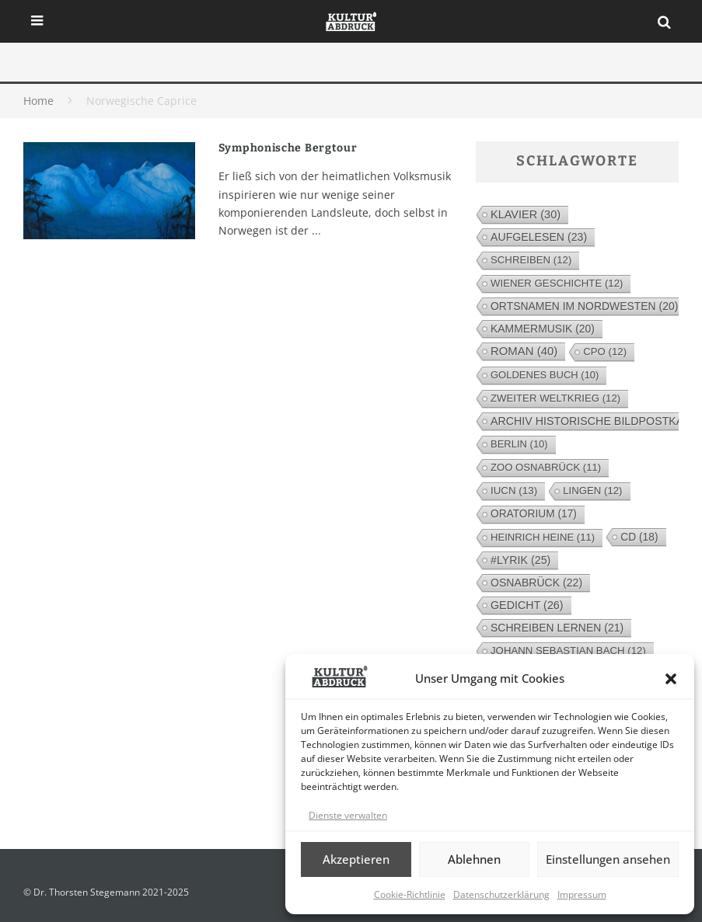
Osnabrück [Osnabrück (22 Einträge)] (536, 582)
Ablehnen (474, 859)
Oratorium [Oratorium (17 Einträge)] (534, 514)
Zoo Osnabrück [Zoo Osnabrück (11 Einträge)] (546, 467)
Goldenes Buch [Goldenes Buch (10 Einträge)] (545, 375)
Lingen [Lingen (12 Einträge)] (592, 490)
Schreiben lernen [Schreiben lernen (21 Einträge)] (557, 627)
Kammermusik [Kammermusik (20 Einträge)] (543, 328)
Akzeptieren (356, 859)
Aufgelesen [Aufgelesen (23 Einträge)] (539, 237)
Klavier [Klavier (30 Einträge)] (526, 214)
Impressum (581, 894)
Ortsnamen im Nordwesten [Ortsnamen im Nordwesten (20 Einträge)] (584, 306)
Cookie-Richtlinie (409, 894)
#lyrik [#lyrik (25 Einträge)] (520, 560)
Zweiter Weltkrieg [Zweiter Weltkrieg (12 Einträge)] (555, 398)
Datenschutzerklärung (501, 894)
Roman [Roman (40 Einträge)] (524, 350)
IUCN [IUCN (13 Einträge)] (514, 490)
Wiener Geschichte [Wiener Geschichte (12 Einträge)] (557, 283)
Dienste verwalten (348, 815)
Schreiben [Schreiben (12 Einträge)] (531, 260)
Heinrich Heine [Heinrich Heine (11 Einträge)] (543, 537)
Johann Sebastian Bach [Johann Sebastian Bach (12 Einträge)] (568, 650)
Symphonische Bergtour (288, 148)
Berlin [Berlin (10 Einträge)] (519, 444)
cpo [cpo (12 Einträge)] (605, 351)
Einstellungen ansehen (608, 859)
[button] (671, 679)
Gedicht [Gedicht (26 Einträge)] (527, 605)
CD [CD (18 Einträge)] (639, 537)
